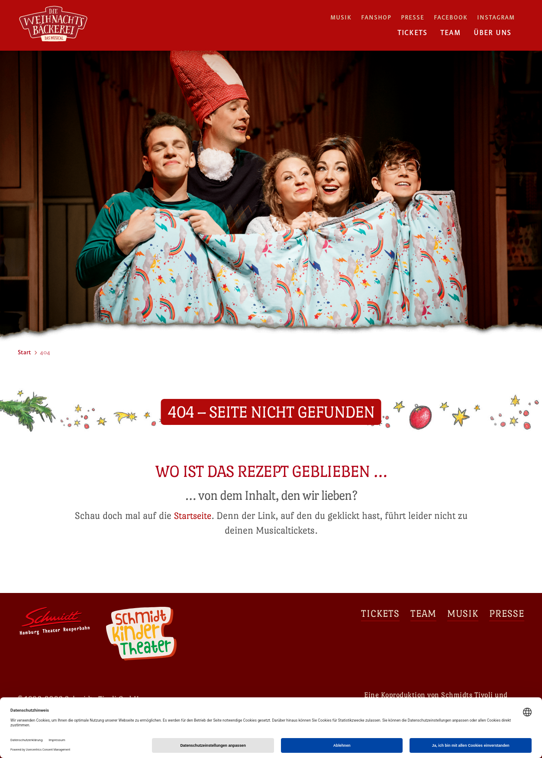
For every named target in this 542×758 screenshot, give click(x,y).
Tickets (412, 33)
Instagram (496, 18)
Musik (341, 18)
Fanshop (376, 18)
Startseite (192, 515)
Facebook (451, 18)
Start (24, 352)
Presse (412, 18)
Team (450, 33)
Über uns (492, 33)
